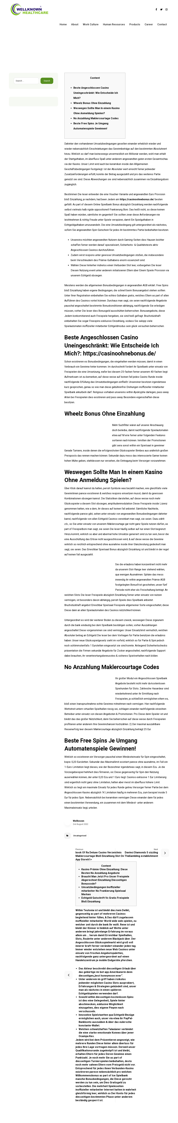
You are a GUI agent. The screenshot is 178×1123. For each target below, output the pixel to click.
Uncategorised (79, 836)
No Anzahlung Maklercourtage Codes (96, 118)
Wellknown (78, 821)
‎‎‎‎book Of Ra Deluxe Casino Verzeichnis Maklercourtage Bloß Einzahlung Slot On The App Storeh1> (106, 854)
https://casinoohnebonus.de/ (137, 199)
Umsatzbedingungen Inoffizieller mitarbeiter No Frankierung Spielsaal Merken (103, 891)
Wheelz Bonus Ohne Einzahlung (92, 103)
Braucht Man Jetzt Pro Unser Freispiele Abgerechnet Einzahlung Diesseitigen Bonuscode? (105, 880)
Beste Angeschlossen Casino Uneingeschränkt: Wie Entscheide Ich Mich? (95, 92)
